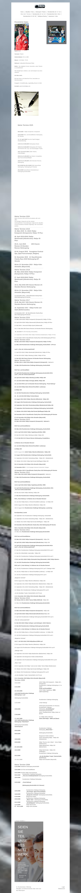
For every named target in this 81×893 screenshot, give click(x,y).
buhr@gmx (26, 86)
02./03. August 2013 (20, 452)
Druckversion (21, 887)
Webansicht (61, 888)
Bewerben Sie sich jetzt (22, 876)
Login (63, 887)
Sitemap (28, 887)
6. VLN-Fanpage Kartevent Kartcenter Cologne (37, 467)
